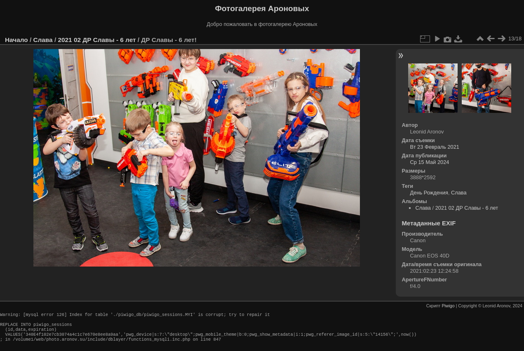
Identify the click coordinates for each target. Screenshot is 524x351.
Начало (16, 39)
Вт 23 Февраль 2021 (434, 147)
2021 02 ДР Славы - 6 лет (97, 39)
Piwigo (448, 305)
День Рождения (429, 193)
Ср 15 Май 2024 (429, 162)
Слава (42, 39)
